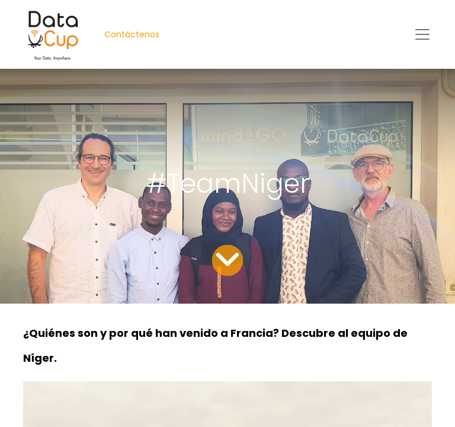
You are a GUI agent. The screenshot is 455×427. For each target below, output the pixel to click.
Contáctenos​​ (131, 34)
